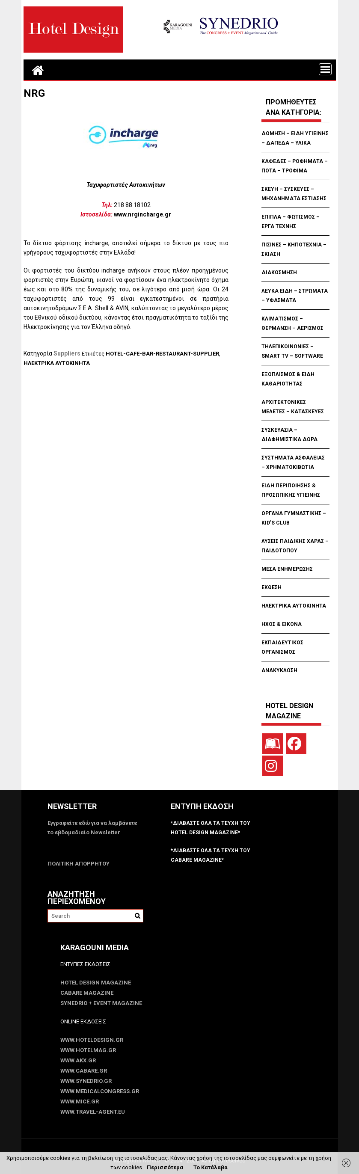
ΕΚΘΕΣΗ (271, 587)
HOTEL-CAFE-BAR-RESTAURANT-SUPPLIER (162, 353)
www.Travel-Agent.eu (92, 1112)
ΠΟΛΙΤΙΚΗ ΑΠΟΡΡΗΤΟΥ (78, 863)
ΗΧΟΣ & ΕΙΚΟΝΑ (281, 624)
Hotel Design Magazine (95, 982)
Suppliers (66, 353)
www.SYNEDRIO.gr (86, 1081)
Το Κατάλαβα (210, 1167)
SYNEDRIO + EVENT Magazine (101, 1003)
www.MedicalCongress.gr (99, 1091)
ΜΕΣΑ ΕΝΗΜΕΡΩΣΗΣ (287, 569)
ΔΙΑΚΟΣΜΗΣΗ (279, 273)
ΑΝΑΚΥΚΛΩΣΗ (279, 670)
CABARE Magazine (86, 993)
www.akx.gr (78, 1060)
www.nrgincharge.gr (142, 214)
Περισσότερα (165, 1167)
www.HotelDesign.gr (91, 1040)
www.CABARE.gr (83, 1070)
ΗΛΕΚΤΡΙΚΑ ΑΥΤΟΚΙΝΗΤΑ (57, 363)
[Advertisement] (179, 410)
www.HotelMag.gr (88, 1050)
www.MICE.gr (79, 1101)
